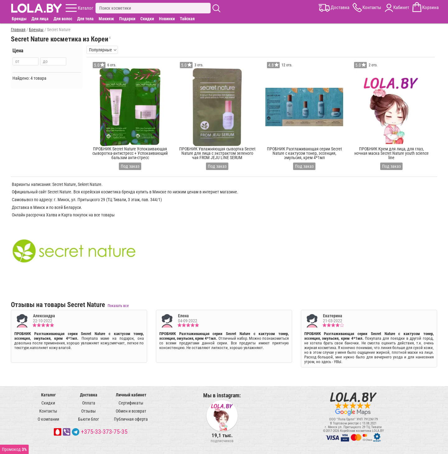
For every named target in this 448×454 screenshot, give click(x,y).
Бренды (19, 18)
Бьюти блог (88, 419)
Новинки (167, 18)
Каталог (48, 394)
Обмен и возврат (131, 411)
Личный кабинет (131, 394)
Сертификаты (131, 402)
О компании (48, 419)
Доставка (88, 394)
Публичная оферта (131, 419)
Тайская (187, 18)
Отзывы (88, 411)
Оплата (88, 402)
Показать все (118, 306)
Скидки (147, 18)
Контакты (48, 411)
